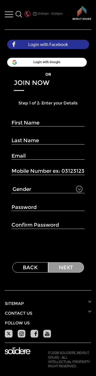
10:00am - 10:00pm (48, 14)
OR (48, 74)
